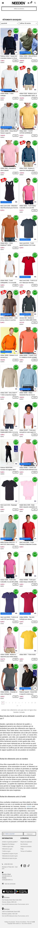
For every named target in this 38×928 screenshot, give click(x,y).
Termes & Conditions (26, 851)
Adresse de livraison (26, 846)
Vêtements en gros (7, 849)
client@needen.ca (7, 876)
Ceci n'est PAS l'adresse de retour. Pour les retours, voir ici (15, 904)
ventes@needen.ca (7, 879)
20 (35, 702)
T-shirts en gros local (7, 846)
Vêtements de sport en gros (9, 858)
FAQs (22, 849)
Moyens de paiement (26, 842)
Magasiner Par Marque (8, 844)
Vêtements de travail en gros (10, 856)
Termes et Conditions (21, 921)
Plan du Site (30, 921)
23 (17, 705)
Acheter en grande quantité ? (10, 842)
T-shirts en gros (6, 851)
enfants (29, 806)
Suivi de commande (10, 884)
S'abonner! (30, 834)
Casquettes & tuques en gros (10, 853)
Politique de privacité (10, 921)
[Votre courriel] (12, 834)
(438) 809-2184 (8, 864)
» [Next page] (20, 705)
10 (32, 702)
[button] (28, 3)
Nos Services (24, 844)
